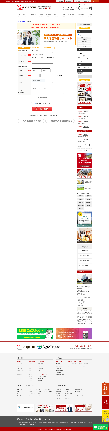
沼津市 (81, 196)
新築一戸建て (82, 53)
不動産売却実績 (59, 370)
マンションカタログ (21, 372)
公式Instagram (89, 4)
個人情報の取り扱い (79, 396)
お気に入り (69, 1)
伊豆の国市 (81, 205)
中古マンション (83, 58)
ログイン (95, 1)
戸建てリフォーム (21, 391)
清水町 (89, 199)
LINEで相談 (77, 391)
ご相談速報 (58, 372)
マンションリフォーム (21, 393)
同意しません (46, 104)
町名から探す (20, 366)
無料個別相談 (71, 366)
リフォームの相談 (48, 391)
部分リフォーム (20, 398)
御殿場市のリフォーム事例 (35, 391)
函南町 (89, 205)
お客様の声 (81, 15)
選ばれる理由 (59, 366)
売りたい (33, 15)
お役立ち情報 (82, 366)
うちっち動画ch (78, 389)
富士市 (81, 208)
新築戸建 (41, 15)
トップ (18, 15)
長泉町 (81, 199)
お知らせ (67, 389)
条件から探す (20, 364)
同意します (38, 104)
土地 (64, 15)
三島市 (89, 196)
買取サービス (59, 368)
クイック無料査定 (72, 364)
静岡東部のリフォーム (21, 389)
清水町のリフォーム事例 (35, 396)
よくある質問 (47, 389)
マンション (57, 15)
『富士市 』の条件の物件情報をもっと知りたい (50, 91)
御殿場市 (88, 202)
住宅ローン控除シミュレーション (21, 375)
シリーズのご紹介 (42, 376)
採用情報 (80, 306)
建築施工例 (40, 378)
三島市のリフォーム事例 (35, 393)
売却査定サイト (59, 364)
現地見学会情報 (20, 370)
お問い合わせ (84, 8)
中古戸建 (48, 15)
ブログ (80, 304)
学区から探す (20, 368)
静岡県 (80, 35)
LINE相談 (82, 4)
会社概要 (89, 15)
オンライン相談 (68, 393)
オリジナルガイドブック (84, 364)
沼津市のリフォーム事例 (35, 389)
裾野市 (81, 202)
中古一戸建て (82, 55)
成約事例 (40, 380)
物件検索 (60, 1)
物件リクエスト (68, 396)
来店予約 (19, 378)
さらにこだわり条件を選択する (85, 76)
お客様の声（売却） (60, 374)
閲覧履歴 (77, 1)
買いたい (25, 15)
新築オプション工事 (21, 396)
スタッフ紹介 (72, 15)
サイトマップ (68, 398)
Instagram (77, 393)
